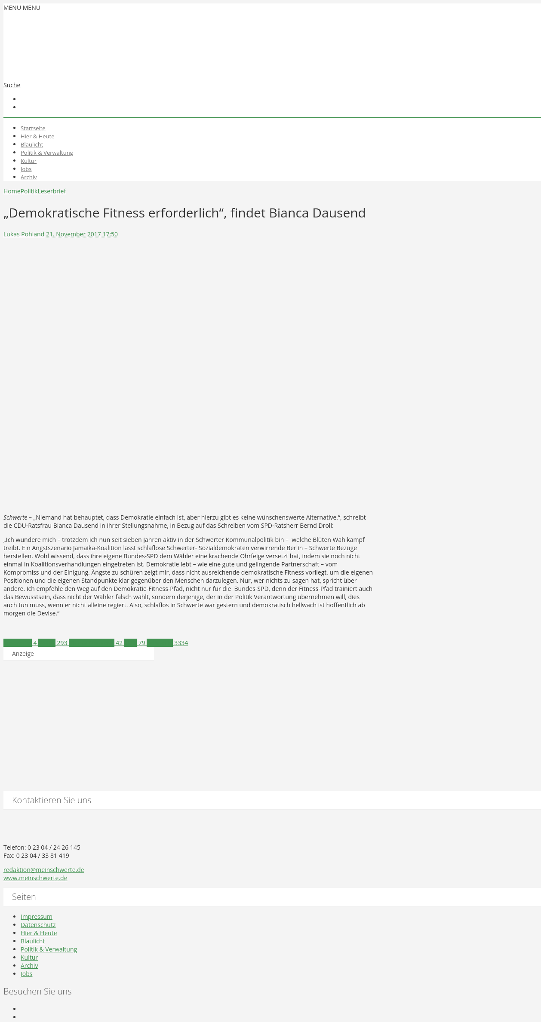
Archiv (29, 177)
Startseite (33, 128)
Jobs (26, 169)
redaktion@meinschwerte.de (43, 870)
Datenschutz (38, 925)
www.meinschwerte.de (35, 878)
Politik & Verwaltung (47, 152)
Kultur (29, 161)
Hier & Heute (38, 136)
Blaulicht (32, 144)
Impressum (36, 916)
